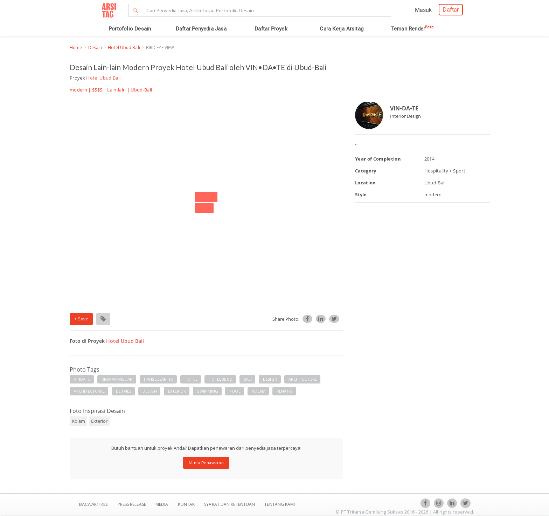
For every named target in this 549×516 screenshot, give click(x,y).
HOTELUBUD (220, 379)
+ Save (81, 319)
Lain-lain (116, 90)
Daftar (451, 9)
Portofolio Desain (130, 29)
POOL (234, 391)
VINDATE (82, 379)
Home (76, 47)
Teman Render (412, 29)
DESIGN (270, 379)
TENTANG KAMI (279, 504)
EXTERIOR (177, 391)
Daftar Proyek (271, 29)
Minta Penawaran (206, 462)
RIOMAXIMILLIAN (117, 379)
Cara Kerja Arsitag (341, 29)
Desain (95, 47)
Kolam (78, 421)
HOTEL (191, 379)
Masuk (423, 10)
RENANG (285, 391)
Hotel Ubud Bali (124, 47)
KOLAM (259, 391)
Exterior (99, 421)
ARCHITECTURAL (89, 391)
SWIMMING (207, 391)
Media (162, 504)
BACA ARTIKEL (93, 504)
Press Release (131, 504)
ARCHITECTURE (303, 379)
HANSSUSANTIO (158, 379)
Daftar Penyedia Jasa (201, 29)
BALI (248, 379)
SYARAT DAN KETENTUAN (230, 504)
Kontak (187, 504)
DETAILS (123, 391)
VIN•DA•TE (404, 108)
